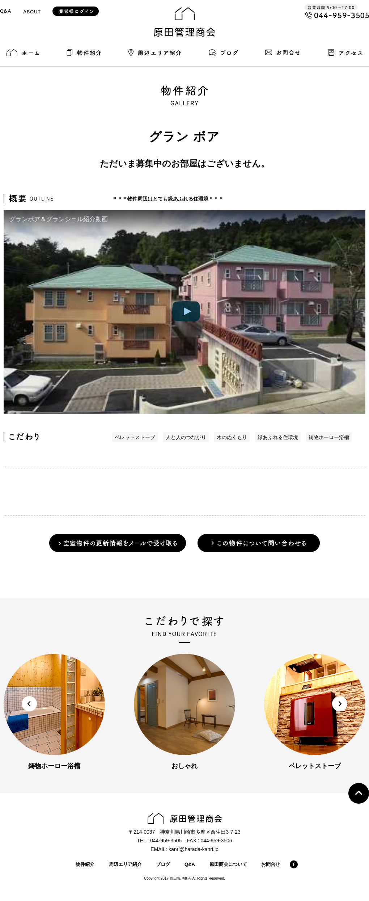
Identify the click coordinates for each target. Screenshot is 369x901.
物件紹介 (85, 864)
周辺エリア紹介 (125, 864)
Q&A (189, 864)
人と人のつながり (186, 437)
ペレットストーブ (135, 437)
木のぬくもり (232, 437)
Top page (358, 793)
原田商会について (228, 864)
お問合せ (270, 864)
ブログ (163, 864)
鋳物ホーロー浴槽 (329, 437)
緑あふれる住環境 (278, 437)
